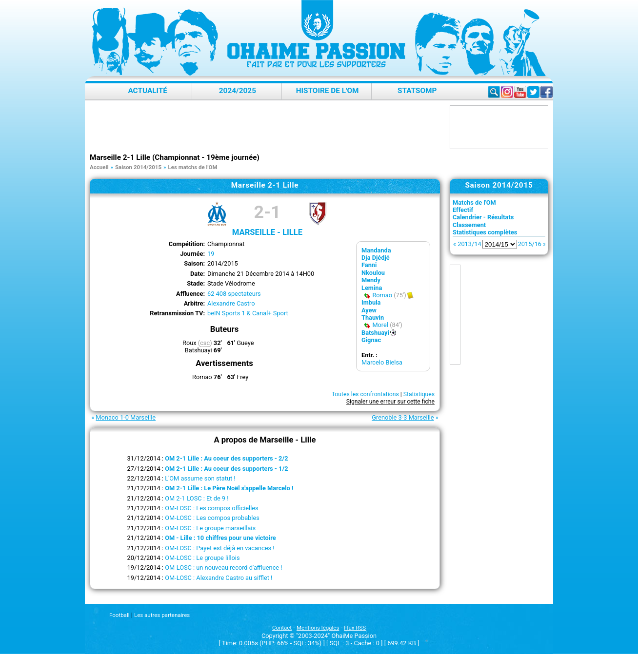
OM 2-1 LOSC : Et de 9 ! (196, 498)
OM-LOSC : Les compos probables (212, 517)
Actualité (147, 90)
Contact (282, 627)
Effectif (463, 209)
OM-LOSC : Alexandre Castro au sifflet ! (218, 577)
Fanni (369, 265)
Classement (469, 225)
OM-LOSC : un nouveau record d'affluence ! (223, 567)
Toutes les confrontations (365, 394)
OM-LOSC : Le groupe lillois (202, 557)
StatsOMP (417, 90)
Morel (380, 324)
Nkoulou (373, 272)
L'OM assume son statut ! (200, 478)
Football (119, 615)
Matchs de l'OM (474, 202)
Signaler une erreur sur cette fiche (390, 401)
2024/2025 (237, 90)
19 (210, 253)
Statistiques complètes (485, 232)
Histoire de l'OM (327, 90)
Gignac (371, 340)
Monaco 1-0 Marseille (126, 417)
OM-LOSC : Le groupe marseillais (210, 528)
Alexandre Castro (231, 303)
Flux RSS (355, 627)
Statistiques (419, 394)
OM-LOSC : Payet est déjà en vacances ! (220, 548)
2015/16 (529, 244)
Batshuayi (375, 332)
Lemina (371, 287)
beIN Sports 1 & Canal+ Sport (247, 313)
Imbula (370, 302)
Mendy (370, 280)
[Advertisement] (267, 127)
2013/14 (469, 244)
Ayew (369, 310)
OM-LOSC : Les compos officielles (212, 508)
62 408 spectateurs (234, 293)
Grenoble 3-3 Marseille (403, 417)
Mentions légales (318, 627)
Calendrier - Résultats (483, 217)
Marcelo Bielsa (381, 362)
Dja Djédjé (375, 257)
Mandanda (376, 250)
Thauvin (372, 317)
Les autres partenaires (162, 615)
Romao (382, 295)
